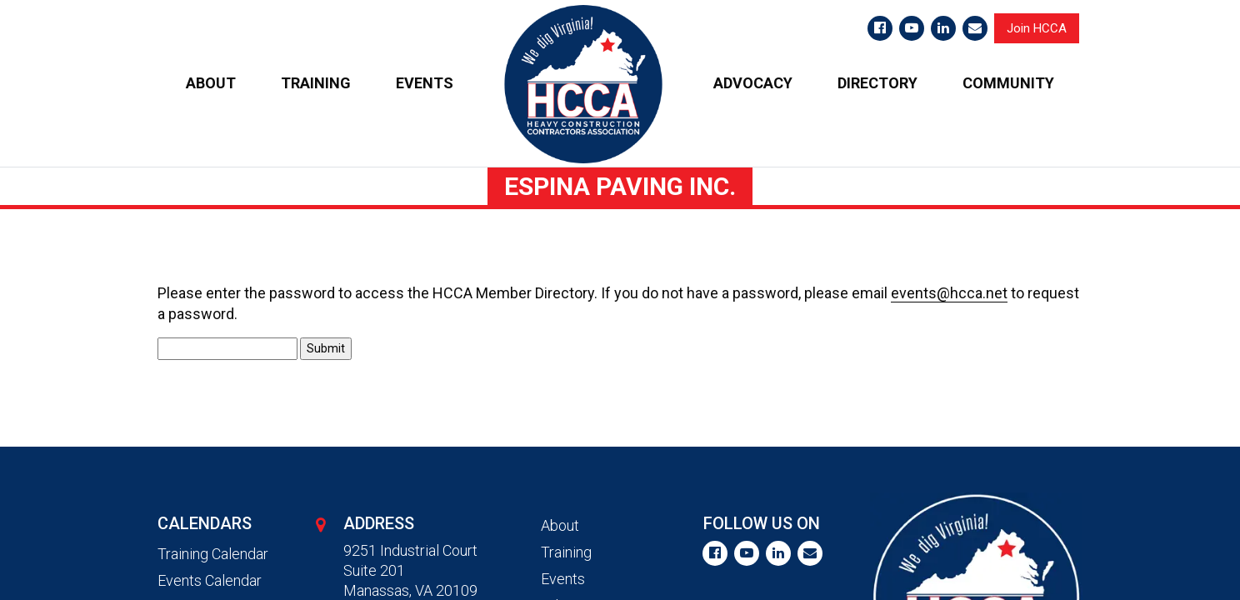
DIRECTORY (878, 83)
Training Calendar (213, 553)
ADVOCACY (752, 83)
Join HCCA (1037, 28)
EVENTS (424, 83)
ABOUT (211, 83)
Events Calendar (210, 580)
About (560, 525)
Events (563, 579)
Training (566, 552)
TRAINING (316, 83)
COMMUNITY (1008, 83)
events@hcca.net (949, 293)
